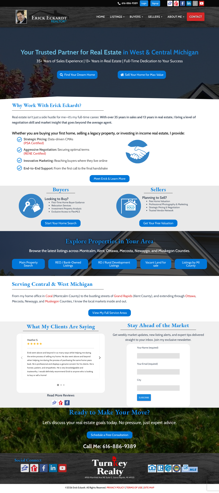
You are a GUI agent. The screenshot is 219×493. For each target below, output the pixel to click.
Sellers (155, 16)
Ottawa (190, 296)
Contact (195, 16)
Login (143, 3)
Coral (49, 296)
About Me (176, 16)
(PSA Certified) (34, 143)
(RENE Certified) (35, 153)
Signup (155, 3)
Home (100, 16)
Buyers (136, 16)
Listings (117, 16)
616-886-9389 (130, 3)
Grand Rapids (123, 296)
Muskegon (52, 301)
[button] (124, 16)
